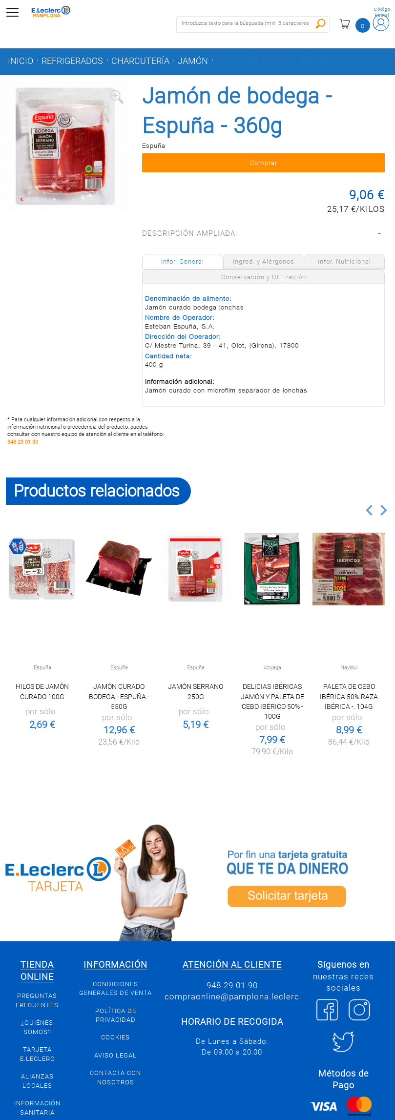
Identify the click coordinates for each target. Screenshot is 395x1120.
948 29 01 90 (22, 442)
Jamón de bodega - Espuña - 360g (288, 61)
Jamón (193, 61)
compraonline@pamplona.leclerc (232, 996)
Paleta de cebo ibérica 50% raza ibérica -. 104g (349, 696)
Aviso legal (115, 1055)
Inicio (20, 61)
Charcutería (140, 61)
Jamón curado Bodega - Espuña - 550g (119, 696)
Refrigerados (72, 61)
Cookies (115, 1037)
